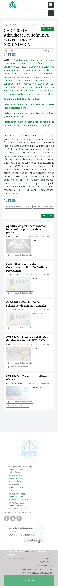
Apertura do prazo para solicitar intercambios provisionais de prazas (26, 229)
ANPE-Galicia (48, 51)
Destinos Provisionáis (42, 25)
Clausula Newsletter (41, 565)
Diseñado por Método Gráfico (36, 569)
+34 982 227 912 (16, 487)
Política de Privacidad (18, 558)
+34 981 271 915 (16, 478)
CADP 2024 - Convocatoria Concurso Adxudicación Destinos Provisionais (26, 267)
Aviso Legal (46, 562)
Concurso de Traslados (18, 367)
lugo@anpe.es (15, 490)
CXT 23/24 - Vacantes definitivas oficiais (26, 377)
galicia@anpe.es (16, 472)
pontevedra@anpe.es (19, 499)
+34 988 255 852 (16, 505)
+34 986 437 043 (16, 496)
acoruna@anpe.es (17, 481)
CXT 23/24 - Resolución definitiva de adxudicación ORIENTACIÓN (27, 339)
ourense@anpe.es (17, 508)
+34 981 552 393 (16, 469)
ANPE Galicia (31, 551)
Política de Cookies (42, 558)
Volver (47, 28)
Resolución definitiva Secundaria (22, 99)
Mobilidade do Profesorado (17, 25)
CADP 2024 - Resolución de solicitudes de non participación (26, 304)
